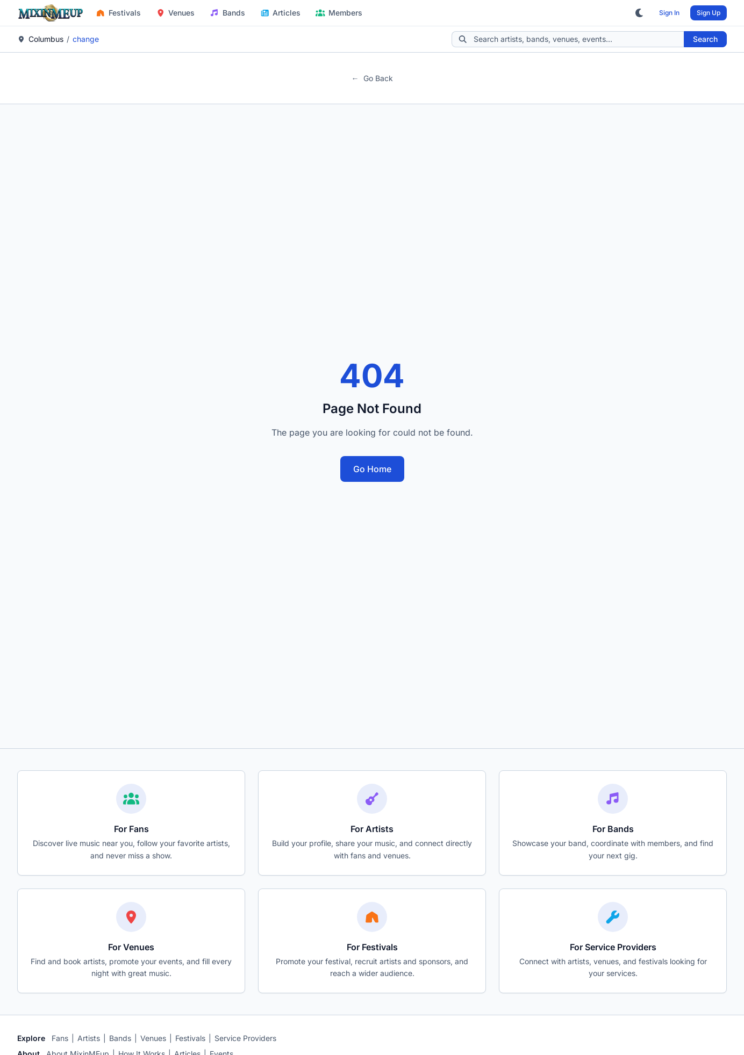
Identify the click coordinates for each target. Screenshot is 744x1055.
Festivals (118, 12)
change (86, 39)
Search (705, 39)
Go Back (372, 78)
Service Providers (245, 1038)
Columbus (45, 39)
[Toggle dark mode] (639, 12)
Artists (88, 1038)
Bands (227, 12)
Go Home (372, 469)
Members (339, 12)
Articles (280, 12)
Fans (60, 1038)
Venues (175, 12)
